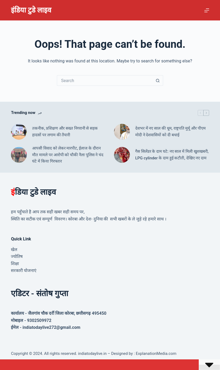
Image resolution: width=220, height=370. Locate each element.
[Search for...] (105, 80)
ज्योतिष (17, 256)
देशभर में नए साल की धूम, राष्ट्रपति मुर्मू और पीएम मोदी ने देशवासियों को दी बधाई (170, 131)
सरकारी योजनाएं (23, 270)
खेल (14, 249)
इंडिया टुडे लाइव (31, 10)
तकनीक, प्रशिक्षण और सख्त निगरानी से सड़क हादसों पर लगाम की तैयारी (65, 131)
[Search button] (158, 80)
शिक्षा (15, 263)
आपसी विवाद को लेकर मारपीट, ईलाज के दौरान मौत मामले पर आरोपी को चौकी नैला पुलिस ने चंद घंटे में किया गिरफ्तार (67, 155)
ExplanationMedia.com (155, 353)
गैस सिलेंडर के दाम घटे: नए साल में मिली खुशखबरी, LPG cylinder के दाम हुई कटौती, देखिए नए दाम (172, 154)
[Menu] (206, 10)
